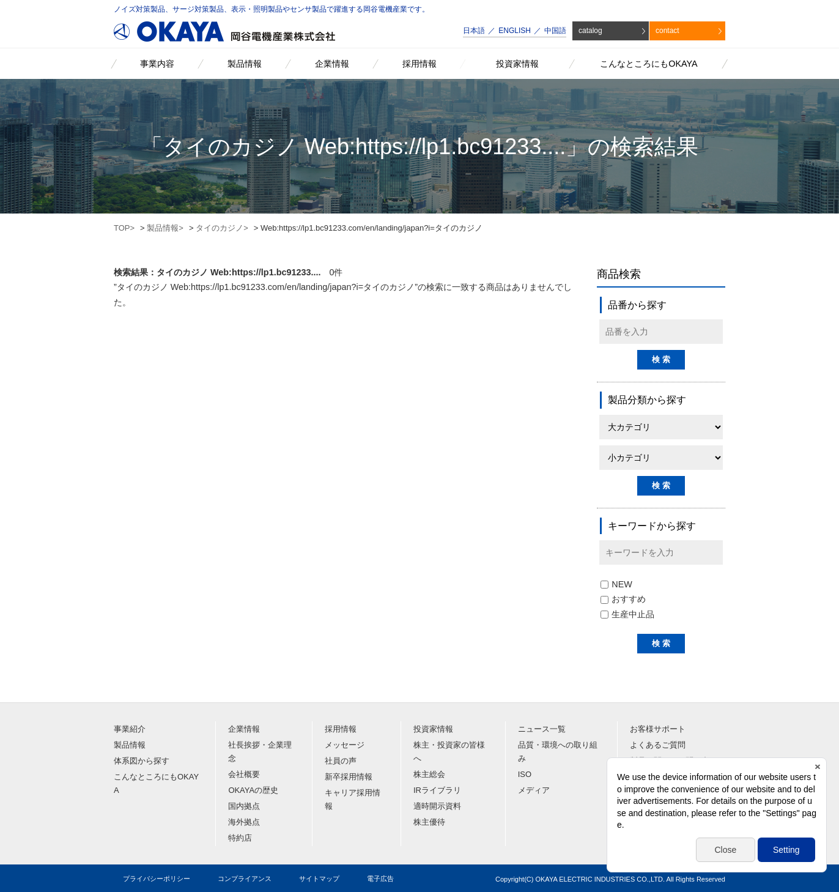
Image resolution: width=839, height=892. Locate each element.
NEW (616, 584)
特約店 (240, 837)
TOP (122, 227)
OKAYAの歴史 (253, 790)
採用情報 (341, 729)
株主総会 (429, 774)
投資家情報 (433, 729)
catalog (590, 30)
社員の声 (341, 760)
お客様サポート (658, 729)
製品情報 (163, 227)
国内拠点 (244, 806)
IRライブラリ (437, 790)
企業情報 (244, 729)
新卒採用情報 (348, 776)
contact (667, 30)
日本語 (474, 30)
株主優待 (429, 822)
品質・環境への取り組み (557, 751)
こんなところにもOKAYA (156, 783)
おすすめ (623, 599)
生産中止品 (627, 614)
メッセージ (344, 744)
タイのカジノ (219, 227)
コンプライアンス (245, 878)
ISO (524, 774)
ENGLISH (514, 30)
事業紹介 (130, 729)
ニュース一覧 (542, 729)
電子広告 (380, 878)
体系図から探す (141, 760)
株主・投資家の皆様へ (449, 751)
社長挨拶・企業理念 (260, 751)
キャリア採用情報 (352, 799)
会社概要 (244, 774)
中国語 (555, 30)
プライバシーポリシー (156, 878)
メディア (534, 790)
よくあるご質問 (658, 744)
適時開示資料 (437, 806)
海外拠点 (244, 822)
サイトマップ (319, 878)
